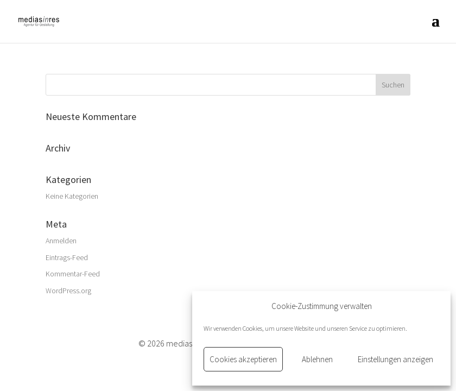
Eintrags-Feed (67, 257)
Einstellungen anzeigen (395, 359)
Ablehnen (317, 359)
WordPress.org (68, 290)
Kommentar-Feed (73, 274)
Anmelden (61, 240)
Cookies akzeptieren (243, 359)
